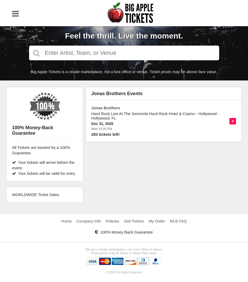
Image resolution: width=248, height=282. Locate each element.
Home (66, 221)
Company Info (89, 221)
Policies (112, 221)
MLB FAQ (178, 221)
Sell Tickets (134, 221)
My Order (157, 221)
